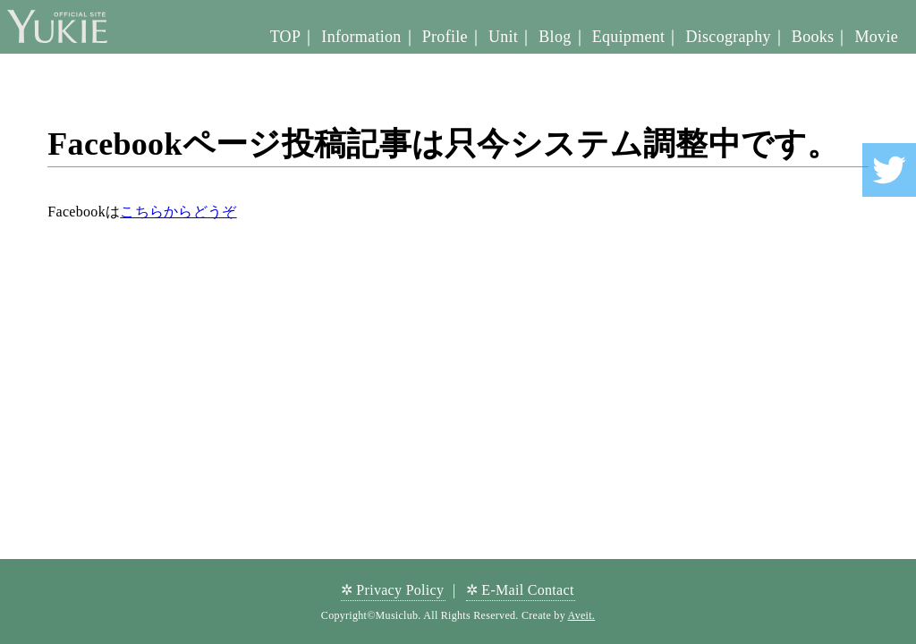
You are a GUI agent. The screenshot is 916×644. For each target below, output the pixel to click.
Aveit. (582, 615)
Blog (555, 37)
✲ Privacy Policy (393, 589)
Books (813, 37)
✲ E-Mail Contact (520, 589)
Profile (445, 37)
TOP (285, 37)
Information (361, 37)
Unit (503, 37)
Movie (877, 37)
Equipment (629, 37)
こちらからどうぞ (178, 211)
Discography (727, 37)
